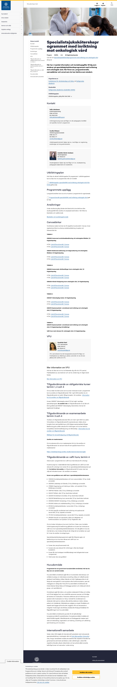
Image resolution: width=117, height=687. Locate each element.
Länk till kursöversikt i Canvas (60, 244)
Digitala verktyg (6, 29)
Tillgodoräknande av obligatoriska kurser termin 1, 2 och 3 (37, 60)
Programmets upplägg (36, 49)
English (103, 4)
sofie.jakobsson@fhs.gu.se (57, 117)
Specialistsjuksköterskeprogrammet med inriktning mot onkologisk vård (76, 57)
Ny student (4, 14)
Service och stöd (6, 25)
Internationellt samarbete (37, 76)
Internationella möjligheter (9, 33)
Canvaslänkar (33, 54)
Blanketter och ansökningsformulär (57, 217)
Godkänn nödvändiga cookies (86, 677)
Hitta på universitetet (98, 660)
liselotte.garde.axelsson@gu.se (66, 159)
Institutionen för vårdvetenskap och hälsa (61, 81)
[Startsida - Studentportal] (11, 6)
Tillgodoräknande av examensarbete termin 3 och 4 (36, 66)
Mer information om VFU (54, 379)
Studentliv (4, 21)
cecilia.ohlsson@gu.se (56, 139)
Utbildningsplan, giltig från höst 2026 (60, 96)
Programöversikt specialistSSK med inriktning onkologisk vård (68, 197)
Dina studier (4, 18)
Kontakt (32, 43)
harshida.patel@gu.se (64, 350)
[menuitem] (97, 4)
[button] (97, 4)
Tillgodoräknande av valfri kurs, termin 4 (37, 70)
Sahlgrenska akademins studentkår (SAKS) (62, 90)
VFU (31, 56)
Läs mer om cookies (43, 682)
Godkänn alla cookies (86, 672)
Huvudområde (34, 74)
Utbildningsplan (34, 46)
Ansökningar (33, 51)
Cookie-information (13, 661)
